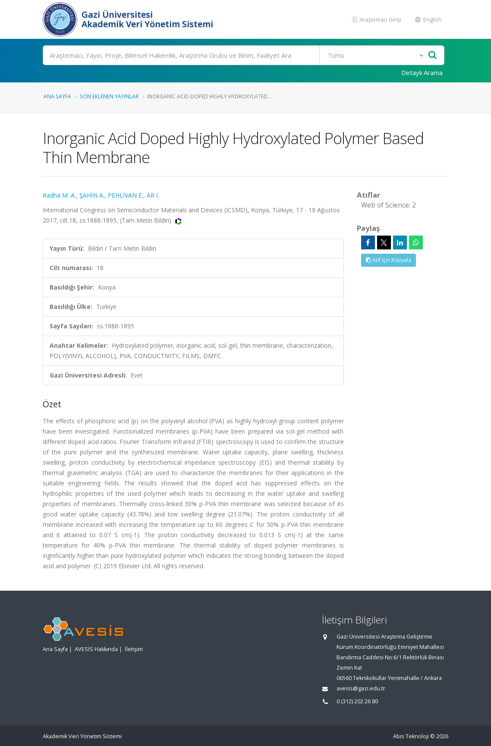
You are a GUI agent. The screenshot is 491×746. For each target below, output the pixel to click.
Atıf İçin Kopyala (388, 260)
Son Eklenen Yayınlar (109, 96)
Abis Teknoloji (411, 736)
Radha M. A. (59, 195)
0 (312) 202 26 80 (357, 701)
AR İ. (153, 195)
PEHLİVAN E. (125, 195)
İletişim (134, 649)
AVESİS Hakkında (96, 649)
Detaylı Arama (422, 72)
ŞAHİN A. (91, 195)
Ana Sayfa (57, 96)
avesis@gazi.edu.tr (361, 688)
